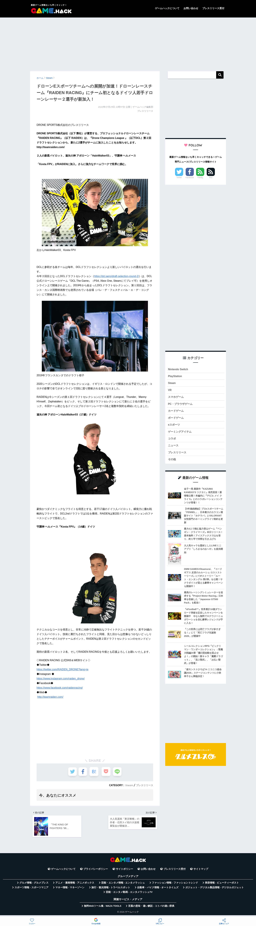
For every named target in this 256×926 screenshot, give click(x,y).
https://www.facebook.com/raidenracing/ (60, 687)
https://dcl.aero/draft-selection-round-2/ (116, 276)
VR (170, 391)
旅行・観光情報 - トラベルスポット (110, 889)
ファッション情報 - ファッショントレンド (175, 884)
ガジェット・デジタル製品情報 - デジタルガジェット (214, 889)
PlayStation (175, 376)
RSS (210, 177)
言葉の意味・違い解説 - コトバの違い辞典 (151, 907)
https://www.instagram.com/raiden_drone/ (61, 678)
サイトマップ (200, 871)
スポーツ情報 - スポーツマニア (31, 889)
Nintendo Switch (178, 369)
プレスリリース (144, 785)
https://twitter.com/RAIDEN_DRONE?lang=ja (62, 669)
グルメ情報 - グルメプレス (33, 884)
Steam (128, 785)
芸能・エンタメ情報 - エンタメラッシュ (123, 884)
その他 (172, 463)
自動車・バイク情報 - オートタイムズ (157, 889)
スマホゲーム (176, 398)
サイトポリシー (124, 871)
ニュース (173, 449)
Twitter (179, 177)
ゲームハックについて (167, 8)
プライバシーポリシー (95, 871)
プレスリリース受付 (213, 8)
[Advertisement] (128, 43)
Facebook (190, 177)
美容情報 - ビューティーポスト (222, 884)
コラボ (172, 441)
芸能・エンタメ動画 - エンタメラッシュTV (129, 894)
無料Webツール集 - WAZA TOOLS (102, 907)
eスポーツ (174, 427)
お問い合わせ (191, 8)
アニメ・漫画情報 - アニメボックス (74, 884)
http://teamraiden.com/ (50, 696)
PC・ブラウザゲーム (181, 405)
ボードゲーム (176, 420)
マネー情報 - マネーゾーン (69, 889)
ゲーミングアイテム (180, 434)
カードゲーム (176, 412)
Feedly (200, 177)
